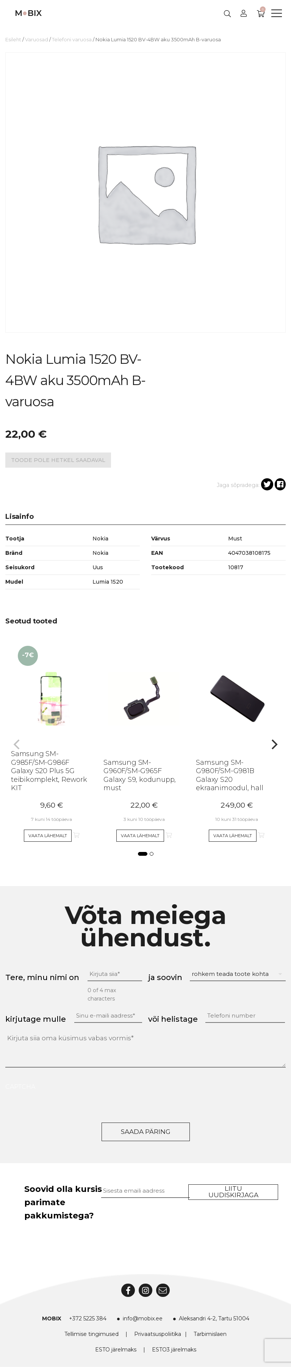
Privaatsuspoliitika (157, 1334)
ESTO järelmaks (115, 1349)
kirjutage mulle (35, 1019)
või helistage (173, 1019)
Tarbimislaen (210, 1334)
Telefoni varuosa (72, 39)
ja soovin (165, 977)
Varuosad (36, 39)
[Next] (273, 744)
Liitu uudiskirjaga (233, 1192)
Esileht (13, 39)
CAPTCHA (20, 1086)
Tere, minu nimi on (42, 977)
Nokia (100, 553)
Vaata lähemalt (47, 835)
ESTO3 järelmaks (174, 1349)
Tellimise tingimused (91, 1334)
